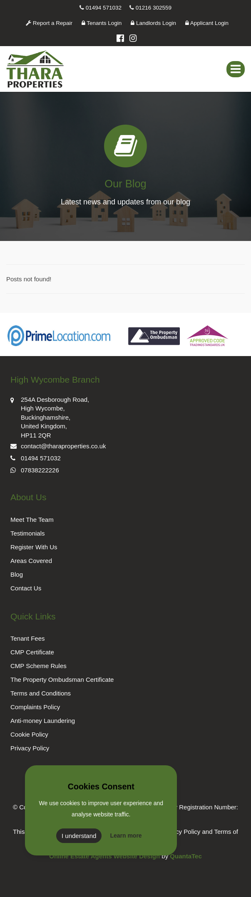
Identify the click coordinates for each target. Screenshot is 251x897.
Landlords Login (153, 23)
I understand (79, 835)
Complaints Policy (35, 706)
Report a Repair (49, 23)
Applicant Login (207, 23)
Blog (16, 574)
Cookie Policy (29, 734)
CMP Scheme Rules (38, 665)
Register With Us (33, 546)
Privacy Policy (29, 748)
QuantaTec (185, 856)
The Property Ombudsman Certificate (62, 679)
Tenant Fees (27, 638)
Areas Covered (31, 560)
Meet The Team (32, 519)
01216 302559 (150, 8)
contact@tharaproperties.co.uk (58, 445)
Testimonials (27, 533)
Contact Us (25, 588)
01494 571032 (101, 8)
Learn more (126, 835)
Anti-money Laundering (42, 720)
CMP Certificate (32, 652)
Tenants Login (102, 23)
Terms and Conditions (40, 693)
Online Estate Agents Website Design (104, 856)
